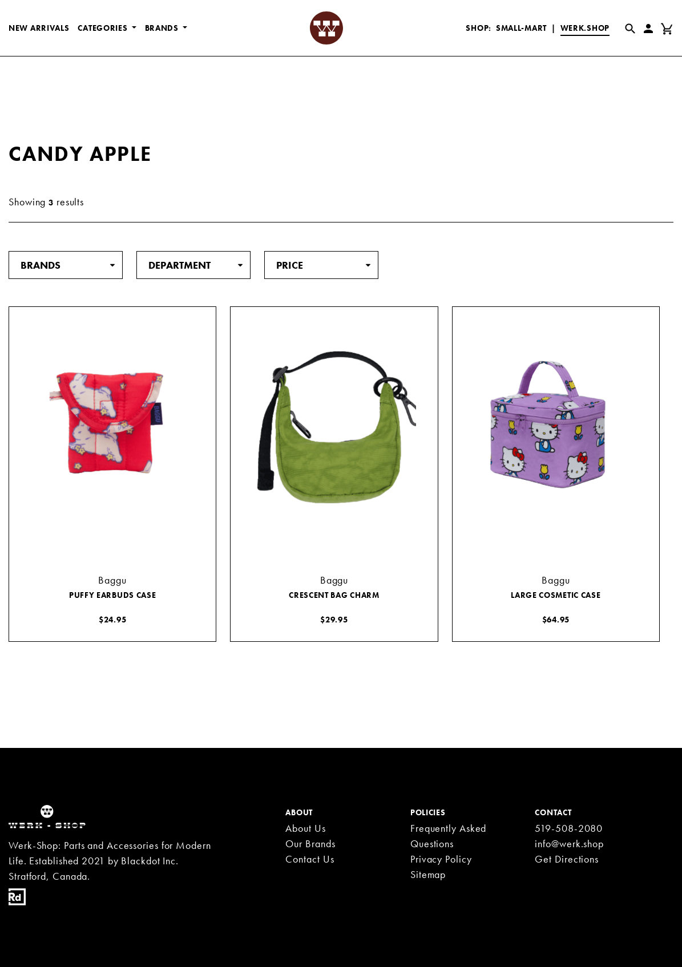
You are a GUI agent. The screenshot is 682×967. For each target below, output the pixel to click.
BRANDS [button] (163, 28)
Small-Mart (521, 28)
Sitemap (428, 874)
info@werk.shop (569, 843)
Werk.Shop (585, 28)
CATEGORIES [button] (104, 28)
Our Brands (310, 843)
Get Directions (567, 858)
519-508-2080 (569, 828)
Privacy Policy (441, 858)
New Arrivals (39, 28)
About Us (305, 828)
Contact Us (309, 858)
